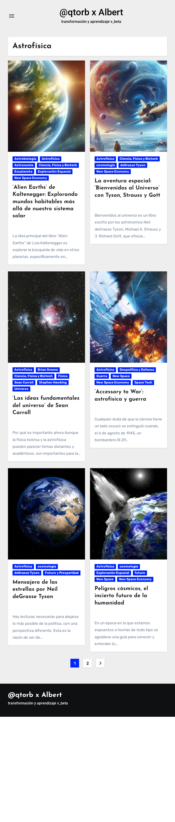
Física (62, 376)
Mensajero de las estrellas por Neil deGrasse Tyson (35, 589)
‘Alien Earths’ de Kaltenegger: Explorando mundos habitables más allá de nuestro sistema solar (45, 202)
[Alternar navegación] (11, 16)
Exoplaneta (23, 171)
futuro (140, 573)
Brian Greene (48, 370)
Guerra (101, 376)
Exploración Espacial (54, 171)
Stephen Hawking (53, 382)
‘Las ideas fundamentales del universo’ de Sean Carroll (46, 405)
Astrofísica (50, 159)
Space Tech (143, 382)
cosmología (105, 165)
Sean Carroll (23, 382)
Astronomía (23, 165)
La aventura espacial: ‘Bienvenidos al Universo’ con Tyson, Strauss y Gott (127, 188)
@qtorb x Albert (91, 12)
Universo (21, 389)
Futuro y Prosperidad (62, 573)
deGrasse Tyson (132, 165)
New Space (121, 376)
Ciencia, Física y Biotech (58, 165)
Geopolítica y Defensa (137, 370)
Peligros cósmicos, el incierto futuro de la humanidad (121, 596)
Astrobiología (25, 159)
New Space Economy (30, 178)
